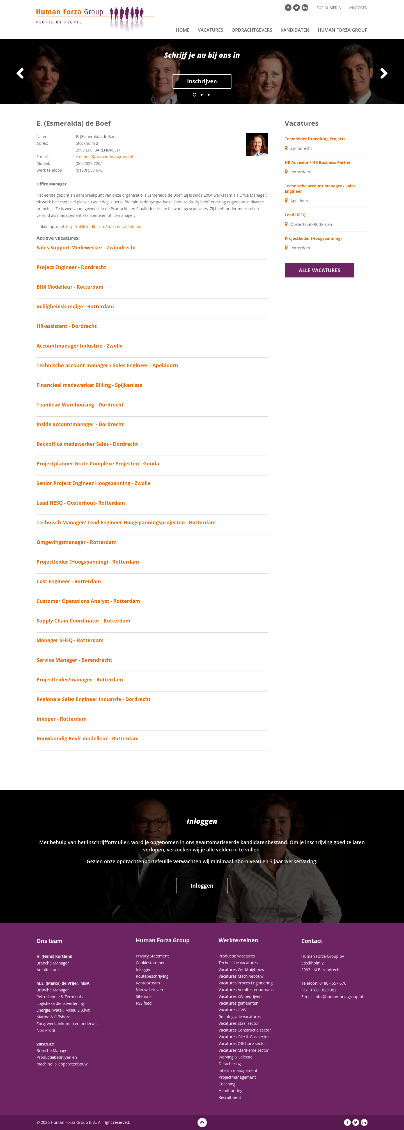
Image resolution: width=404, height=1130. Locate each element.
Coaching (227, 1084)
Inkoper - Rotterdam (61, 718)
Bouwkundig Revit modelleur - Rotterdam (87, 738)
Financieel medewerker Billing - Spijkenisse (89, 385)
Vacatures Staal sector (239, 1023)
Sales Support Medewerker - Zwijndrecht (86, 247)
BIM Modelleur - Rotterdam (70, 286)
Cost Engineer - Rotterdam (68, 581)
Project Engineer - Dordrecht (71, 267)
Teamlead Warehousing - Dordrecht (80, 404)
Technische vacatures (238, 962)
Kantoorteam (148, 983)
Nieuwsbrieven (149, 989)
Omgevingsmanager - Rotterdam (76, 542)
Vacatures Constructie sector (245, 1030)
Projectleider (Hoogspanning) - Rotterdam (87, 561)
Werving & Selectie (235, 1057)
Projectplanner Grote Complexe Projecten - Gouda (97, 463)
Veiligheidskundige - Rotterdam (75, 306)
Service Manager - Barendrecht (74, 659)
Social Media (329, 7)
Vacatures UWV (233, 1009)
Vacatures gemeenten (238, 1003)
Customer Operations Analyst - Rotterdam (88, 601)
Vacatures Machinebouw (241, 976)
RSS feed (144, 1003)
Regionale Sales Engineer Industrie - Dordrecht (93, 699)
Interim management (238, 1070)
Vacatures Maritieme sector (244, 1050)
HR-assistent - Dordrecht (66, 326)
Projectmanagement (237, 1077)
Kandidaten (295, 30)
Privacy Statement (152, 956)
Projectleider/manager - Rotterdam (79, 679)
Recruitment (230, 1097)
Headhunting (230, 1090)
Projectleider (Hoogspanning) (313, 238)
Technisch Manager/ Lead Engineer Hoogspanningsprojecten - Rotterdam (126, 522)
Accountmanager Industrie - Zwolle (79, 345)
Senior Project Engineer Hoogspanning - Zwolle (93, 483)
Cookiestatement (151, 962)
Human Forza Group (343, 30)
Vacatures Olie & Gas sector (244, 1036)
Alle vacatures (319, 270)
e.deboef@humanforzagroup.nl (104, 156)
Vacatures (210, 30)
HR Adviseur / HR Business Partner (318, 162)
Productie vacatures (237, 956)
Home (182, 30)
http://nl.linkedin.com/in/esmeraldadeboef (105, 226)
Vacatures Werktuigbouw (241, 969)
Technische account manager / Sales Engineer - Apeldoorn (107, 365)
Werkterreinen (238, 940)
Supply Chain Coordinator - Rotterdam (83, 620)
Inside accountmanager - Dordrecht (80, 424)
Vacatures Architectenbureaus (246, 989)
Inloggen (358, 7)
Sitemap (143, 996)
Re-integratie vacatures (240, 1016)
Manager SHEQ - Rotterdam (70, 640)
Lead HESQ (295, 214)
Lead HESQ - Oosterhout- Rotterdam (80, 502)
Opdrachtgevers (251, 30)
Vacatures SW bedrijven (240, 996)
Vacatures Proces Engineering (246, 983)
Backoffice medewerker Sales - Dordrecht (87, 443)
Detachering (230, 1063)
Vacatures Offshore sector (242, 1043)
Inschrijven (202, 81)
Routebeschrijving (152, 976)
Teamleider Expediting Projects (315, 138)
